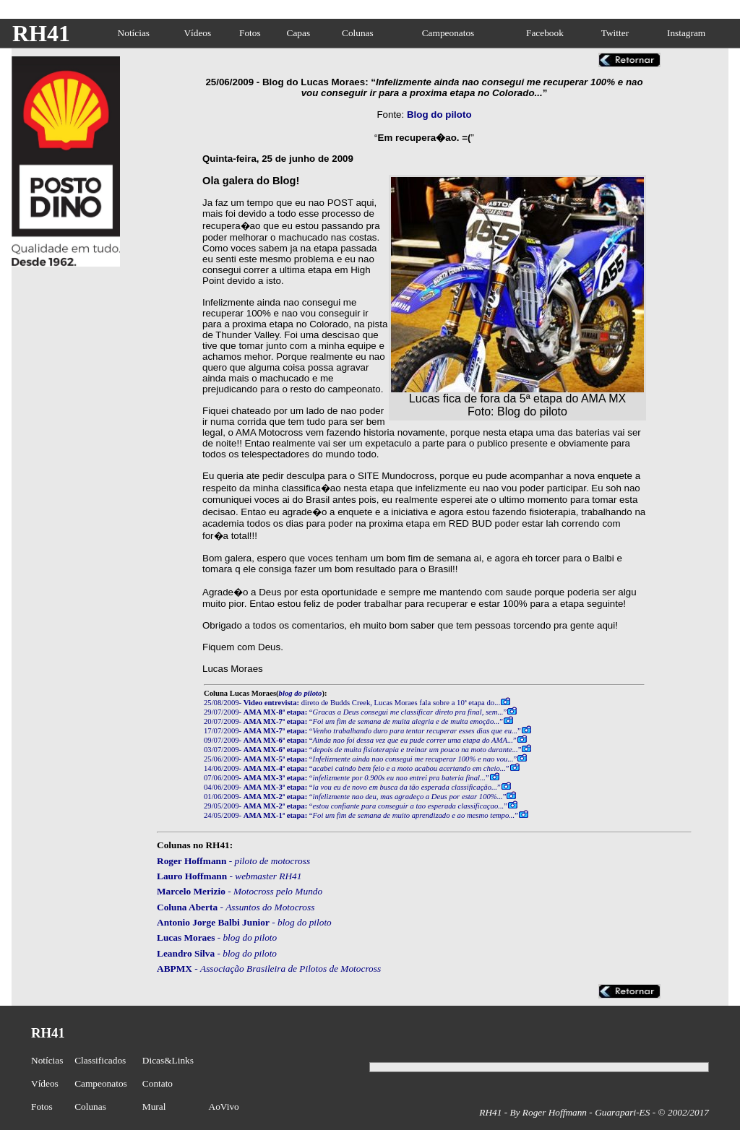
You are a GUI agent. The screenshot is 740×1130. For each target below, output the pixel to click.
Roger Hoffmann (191, 860)
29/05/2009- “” (355, 806)
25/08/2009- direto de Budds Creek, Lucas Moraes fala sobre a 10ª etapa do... (352, 703)
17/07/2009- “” (362, 731)
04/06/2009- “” (352, 787)
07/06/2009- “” (346, 778)
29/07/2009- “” (355, 712)
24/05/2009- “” (361, 815)
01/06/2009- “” (355, 797)
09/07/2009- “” (360, 740)
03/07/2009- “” (362, 750)
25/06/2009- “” (360, 759)
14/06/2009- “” (356, 768)
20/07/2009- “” (353, 721)
